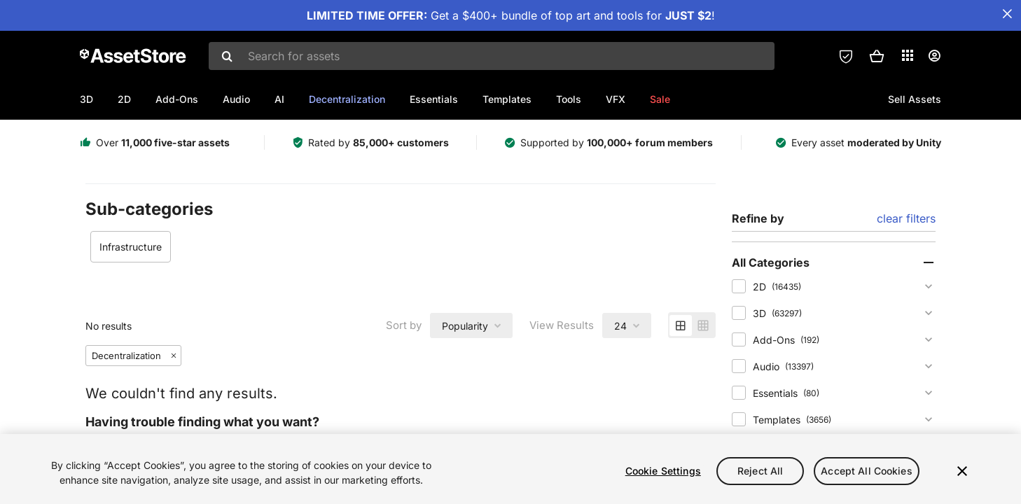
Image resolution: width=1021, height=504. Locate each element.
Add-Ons (176, 99)
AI (279, 99)
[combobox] (492, 56)
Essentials (434, 99)
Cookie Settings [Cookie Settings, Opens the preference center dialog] (663, 471)
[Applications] (907, 55)
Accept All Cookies (866, 471)
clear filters (906, 218)
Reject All (760, 471)
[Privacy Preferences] (846, 56)
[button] (876, 56)
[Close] (962, 471)
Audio (236, 99)
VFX (615, 99)
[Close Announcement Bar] (1007, 14)
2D (124, 99)
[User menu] (934, 56)
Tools (568, 99)
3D (86, 99)
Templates (507, 99)
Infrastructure (130, 247)
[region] (510, 469)
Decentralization (347, 99)
